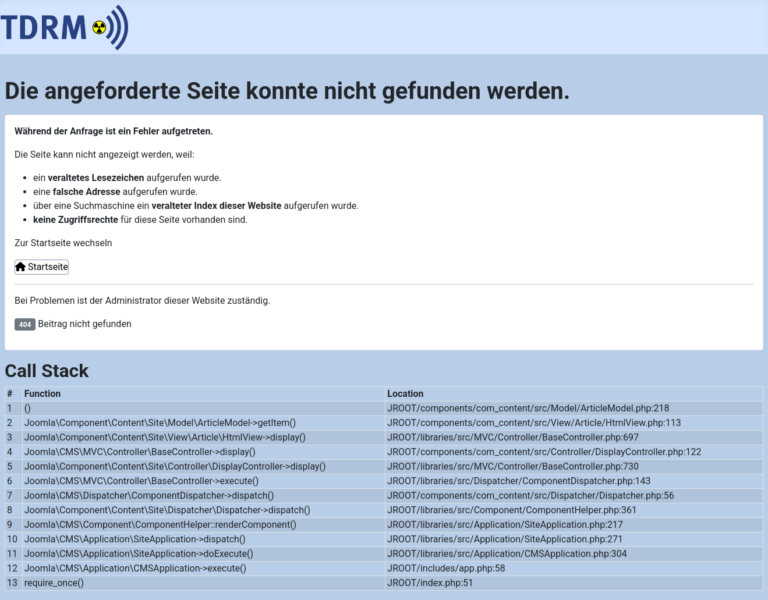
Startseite (41, 266)
